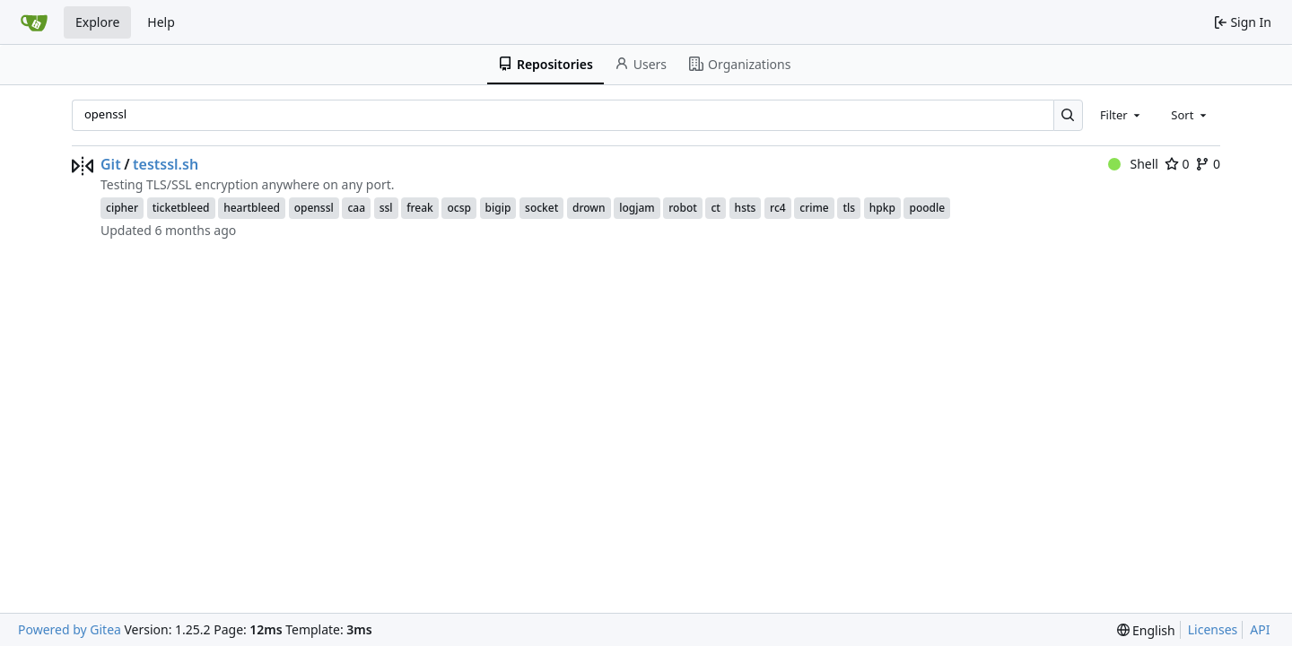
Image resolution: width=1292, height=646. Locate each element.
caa (356, 207)
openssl (314, 207)
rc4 (778, 207)
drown (589, 207)
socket (541, 207)
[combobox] (1121, 115)
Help (161, 22)
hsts (745, 207)
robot (682, 207)
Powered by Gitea (69, 629)
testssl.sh (165, 164)
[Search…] (1068, 115)
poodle (927, 207)
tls (848, 207)
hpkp (882, 207)
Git (110, 164)
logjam (636, 207)
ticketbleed (181, 207)
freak (419, 207)
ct (715, 207)
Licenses (1213, 629)
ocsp (459, 207)
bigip (498, 207)
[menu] (1146, 630)
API (1260, 629)
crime (813, 207)
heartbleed (251, 207)
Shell (1133, 163)
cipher (122, 207)
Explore (97, 22)
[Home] (34, 22)
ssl (386, 207)
